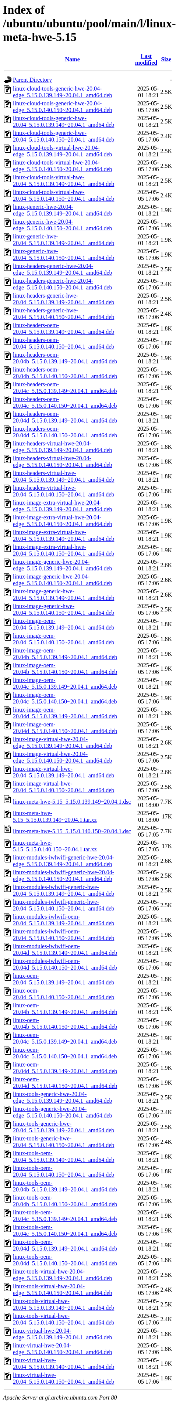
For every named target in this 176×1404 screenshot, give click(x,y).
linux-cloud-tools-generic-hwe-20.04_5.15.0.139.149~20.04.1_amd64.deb (63, 121)
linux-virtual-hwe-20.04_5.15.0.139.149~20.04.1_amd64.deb (63, 1363)
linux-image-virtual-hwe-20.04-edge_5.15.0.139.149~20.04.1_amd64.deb (62, 742)
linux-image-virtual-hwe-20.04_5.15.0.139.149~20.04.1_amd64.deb (63, 772)
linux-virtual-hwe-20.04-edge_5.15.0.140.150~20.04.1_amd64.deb (62, 1348)
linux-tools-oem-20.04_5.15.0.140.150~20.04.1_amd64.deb (63, 1171)
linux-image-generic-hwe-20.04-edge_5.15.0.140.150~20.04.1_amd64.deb (62, 579)
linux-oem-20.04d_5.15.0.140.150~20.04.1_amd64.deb (65, 1082)
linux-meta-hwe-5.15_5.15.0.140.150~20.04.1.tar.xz (55, 846)
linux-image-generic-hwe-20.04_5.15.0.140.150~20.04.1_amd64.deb (63, 609)
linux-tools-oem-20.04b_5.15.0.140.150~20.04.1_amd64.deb (65, 1200)
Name (72, 59)
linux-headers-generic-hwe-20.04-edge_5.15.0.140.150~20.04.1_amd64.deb (62, 284)
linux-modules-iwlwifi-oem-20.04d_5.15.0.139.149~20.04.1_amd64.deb (65, 949)
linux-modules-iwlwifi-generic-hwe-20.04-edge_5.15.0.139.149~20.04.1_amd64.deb (63, 860)
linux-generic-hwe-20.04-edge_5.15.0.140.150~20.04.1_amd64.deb (62, 224)
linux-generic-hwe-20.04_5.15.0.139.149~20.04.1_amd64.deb (63, 239)
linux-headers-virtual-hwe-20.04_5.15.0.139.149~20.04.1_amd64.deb (63, 476)
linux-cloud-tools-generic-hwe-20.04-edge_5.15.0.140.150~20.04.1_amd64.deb (62, 106)
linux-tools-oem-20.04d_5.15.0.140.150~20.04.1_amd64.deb (65, 1260)
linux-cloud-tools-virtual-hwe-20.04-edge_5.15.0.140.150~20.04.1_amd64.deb (62, 165)
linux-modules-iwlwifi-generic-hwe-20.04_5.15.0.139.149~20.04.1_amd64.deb (63, 890)
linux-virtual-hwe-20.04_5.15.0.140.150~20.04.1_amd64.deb (63, 1378)
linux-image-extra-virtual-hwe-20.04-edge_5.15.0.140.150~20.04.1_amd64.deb (62, 520)
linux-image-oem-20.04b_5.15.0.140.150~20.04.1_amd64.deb (65, 668)
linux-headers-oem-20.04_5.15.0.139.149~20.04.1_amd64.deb (63, 328)
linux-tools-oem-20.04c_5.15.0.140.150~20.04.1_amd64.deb (65, 1230)
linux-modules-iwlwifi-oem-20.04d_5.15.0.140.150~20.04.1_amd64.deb (65, 964)
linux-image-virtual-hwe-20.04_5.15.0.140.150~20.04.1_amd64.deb (63, 786)
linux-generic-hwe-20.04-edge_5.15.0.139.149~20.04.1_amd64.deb (62, 210)
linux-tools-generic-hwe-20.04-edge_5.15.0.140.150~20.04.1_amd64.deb (62, 1112)
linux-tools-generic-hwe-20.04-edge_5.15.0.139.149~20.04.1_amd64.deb (62, 1097)
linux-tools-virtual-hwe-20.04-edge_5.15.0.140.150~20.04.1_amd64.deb (62, 1289)
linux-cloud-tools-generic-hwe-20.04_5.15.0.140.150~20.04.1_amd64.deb (63, 136)
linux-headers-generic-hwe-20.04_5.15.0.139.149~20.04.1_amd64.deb (63, 298)
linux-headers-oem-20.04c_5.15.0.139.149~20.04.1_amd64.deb (65, 387)
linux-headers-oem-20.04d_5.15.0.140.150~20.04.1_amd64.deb (65, 431)
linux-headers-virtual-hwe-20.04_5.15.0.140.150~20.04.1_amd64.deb (63, 491)
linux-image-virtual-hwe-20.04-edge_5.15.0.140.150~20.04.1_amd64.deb (62, 757)
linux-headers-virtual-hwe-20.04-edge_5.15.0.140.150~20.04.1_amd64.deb (62, 461)
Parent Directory (32, 80)
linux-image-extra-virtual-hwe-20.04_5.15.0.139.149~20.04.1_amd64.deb (63, 535)
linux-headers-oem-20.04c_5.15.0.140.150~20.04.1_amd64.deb (65, 402)
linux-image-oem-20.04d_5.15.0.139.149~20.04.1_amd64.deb (65, 712)
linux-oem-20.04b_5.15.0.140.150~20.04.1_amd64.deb (65, 1023)
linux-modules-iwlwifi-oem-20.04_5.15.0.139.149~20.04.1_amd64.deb (63, 919)
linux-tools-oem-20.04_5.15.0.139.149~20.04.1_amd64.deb (63, 1156)
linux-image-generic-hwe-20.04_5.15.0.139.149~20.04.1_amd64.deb (63, 594)
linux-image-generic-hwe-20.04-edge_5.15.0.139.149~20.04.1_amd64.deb (62, 565)
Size (166, 59)
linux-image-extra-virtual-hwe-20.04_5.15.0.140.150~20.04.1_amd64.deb (63, 550)
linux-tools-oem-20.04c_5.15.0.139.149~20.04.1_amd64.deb (65, 1215)
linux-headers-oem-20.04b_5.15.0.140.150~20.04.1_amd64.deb (65, 372)
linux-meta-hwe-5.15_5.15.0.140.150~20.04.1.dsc (72, 831)
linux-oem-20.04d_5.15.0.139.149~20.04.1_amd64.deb (65, 1067)
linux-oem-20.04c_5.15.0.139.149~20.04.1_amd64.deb (65, 1038)
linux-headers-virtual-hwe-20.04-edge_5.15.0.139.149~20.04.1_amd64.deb (62, 446)
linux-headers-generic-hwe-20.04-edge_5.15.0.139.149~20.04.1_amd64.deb (62, 269)
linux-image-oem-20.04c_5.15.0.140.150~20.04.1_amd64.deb (65, 698)
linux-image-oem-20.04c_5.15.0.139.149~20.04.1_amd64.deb (65, 683)
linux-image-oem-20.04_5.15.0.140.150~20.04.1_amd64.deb (63, 639)
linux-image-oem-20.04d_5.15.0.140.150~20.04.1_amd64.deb (65, 727)
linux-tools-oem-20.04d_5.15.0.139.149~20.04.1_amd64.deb (65, 1245)
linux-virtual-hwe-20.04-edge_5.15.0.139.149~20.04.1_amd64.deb (62, 1333)
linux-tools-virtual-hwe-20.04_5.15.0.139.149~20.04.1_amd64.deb (63, 1304)
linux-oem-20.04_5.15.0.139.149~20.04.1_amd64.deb (63, 979)
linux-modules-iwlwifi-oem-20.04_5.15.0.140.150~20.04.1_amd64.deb (63, 934)
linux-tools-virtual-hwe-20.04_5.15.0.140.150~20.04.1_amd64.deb (63, 1319)
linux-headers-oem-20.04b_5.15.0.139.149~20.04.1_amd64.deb (65, 358)
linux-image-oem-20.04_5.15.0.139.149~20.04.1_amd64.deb (63, 624)
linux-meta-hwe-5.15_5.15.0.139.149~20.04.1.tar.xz (55, 816)
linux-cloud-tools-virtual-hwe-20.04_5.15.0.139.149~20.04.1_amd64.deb (63, 180)
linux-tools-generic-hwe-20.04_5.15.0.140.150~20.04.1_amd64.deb (63, 1141)
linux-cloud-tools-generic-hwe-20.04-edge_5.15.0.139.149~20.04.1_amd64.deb (62, 91)
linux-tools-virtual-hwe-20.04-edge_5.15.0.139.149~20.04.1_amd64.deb (62, 1274)
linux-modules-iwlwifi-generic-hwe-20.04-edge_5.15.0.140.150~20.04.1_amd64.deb (63, 875)
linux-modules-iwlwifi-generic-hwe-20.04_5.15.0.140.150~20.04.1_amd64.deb (63, 905)
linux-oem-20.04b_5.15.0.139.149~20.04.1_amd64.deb (65, 1008)
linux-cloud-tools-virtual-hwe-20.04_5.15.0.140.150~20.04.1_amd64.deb (63, 195)
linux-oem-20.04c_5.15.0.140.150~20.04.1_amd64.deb (65, 1053)
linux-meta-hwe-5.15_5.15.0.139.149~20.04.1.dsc (72, 801)
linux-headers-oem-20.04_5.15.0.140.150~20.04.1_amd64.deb (63, 343)
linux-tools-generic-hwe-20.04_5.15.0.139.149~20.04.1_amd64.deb (63, 1126)
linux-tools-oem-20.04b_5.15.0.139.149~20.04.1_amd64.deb (65, 1186)
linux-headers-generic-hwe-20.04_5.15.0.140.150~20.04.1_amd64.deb (63, 313)
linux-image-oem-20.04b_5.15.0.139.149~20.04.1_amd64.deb (65, 653)
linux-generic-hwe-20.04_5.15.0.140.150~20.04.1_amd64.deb (63, 254)
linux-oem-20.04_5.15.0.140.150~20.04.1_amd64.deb (63, 993)
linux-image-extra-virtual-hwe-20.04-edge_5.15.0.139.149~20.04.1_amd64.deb (62, 505)
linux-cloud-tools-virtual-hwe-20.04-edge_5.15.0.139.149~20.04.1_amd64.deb (62, 151)
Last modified (146, 59)
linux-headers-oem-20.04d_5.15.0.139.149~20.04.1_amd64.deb (65, 417)
